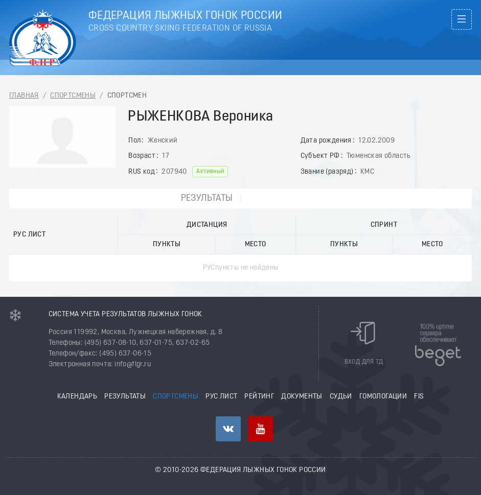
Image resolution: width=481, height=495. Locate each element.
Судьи (341, 396)
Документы (302, 396)
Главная (24, 96)
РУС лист (221, 396)
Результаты (207, 198)
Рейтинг (259, 396)
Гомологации (383, 396)
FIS (419, 396)
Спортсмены (73, 96)
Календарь (77, 396)
